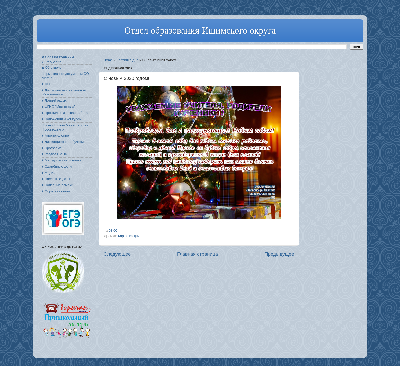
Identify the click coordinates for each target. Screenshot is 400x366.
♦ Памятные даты (56, 179)
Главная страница (197, 254)
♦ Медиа (48, 173)
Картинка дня (127, 60)
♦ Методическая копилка (62, 160)
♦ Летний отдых (54, 100)
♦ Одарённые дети (57, 166)
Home (108, 60)
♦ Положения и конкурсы (62, 119)
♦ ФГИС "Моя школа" (58, 107)
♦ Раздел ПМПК (54, 154)
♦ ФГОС (48, 84)
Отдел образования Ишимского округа (200, 30)
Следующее (117, 254)
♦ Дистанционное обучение (64, 142)
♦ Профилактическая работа (65, 113)
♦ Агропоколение (55, 135)
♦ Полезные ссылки (57, 185)
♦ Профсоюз (52, 148)
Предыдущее (279, 254)
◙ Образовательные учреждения (58, 59)
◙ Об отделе (52, 67)
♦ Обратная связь (56, 191)
